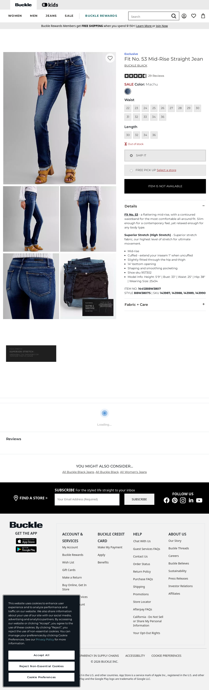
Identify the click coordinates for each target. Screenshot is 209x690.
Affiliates (174, 593)
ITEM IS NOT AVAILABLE (165, 186)
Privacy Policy (45, 639)
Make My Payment (110, 547)
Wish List (68, 562)
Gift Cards (68, 570)
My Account (70, 547)
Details (165, 206)
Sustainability (177, 571)
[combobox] (148, 16)
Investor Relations (180, 586)
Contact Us (140, 556)
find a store (34, 497)
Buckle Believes (178, 563)
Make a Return (72, 577)
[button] (15, 16)
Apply (101, 555)
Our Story (174, 541)
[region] (41, 641)
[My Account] (184, 16)
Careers (173, 556)
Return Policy (142, 571)
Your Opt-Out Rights (146, 633)
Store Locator (142, 602)
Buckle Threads (178, 548)
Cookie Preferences (166, 656)
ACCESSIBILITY (135, 656)
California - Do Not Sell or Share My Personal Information (148, 621)
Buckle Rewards (72, 555)
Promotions (141, 594)
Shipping (139, 587)
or (146, 26)
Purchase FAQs (143, 579)
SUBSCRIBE (139, 499)
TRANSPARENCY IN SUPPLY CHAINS (95, 656)
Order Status (141, 564)
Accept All (42, 655)
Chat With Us (142, 541)
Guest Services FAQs (146, 549)
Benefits (103, 562)
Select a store (166, 170)
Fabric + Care (165, 304)
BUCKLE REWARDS (101, 16)
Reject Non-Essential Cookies (41, 666)
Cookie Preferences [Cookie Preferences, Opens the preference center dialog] (41, 677)
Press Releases (178, 578)
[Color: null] (127, 91)
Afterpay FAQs (142, 609)
